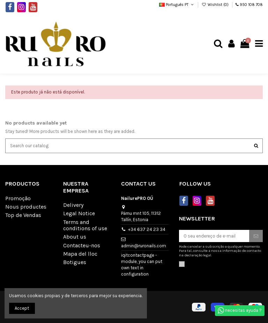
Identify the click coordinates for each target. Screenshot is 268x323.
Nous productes (25, 207)
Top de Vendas (23, 215)
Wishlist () (216, 4)
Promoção (18, 198)
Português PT (176, 4)
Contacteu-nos (81, 245)
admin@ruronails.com (143, 245)
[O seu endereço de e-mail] (214, 236)
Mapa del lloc (80, 254)
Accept (22, 308)
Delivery (73, 205)
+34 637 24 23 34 (146, 229)
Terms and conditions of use (85, 225)
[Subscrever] (256, 236)
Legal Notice (79, 213)
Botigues (74, 262)
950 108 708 (251, 4)
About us (74, 237)
